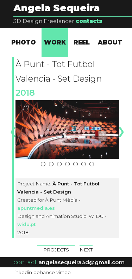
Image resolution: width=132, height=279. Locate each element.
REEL (82, 42)
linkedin (22, 272)
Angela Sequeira (56, 8)
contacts (89, 21)
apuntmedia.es (36, 208)
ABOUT (110, 42)
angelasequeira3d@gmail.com (81, 262)
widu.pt (26, 224)
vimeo (63, 272)
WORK (55, 42)
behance (44, 272)
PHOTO (23, 42)
